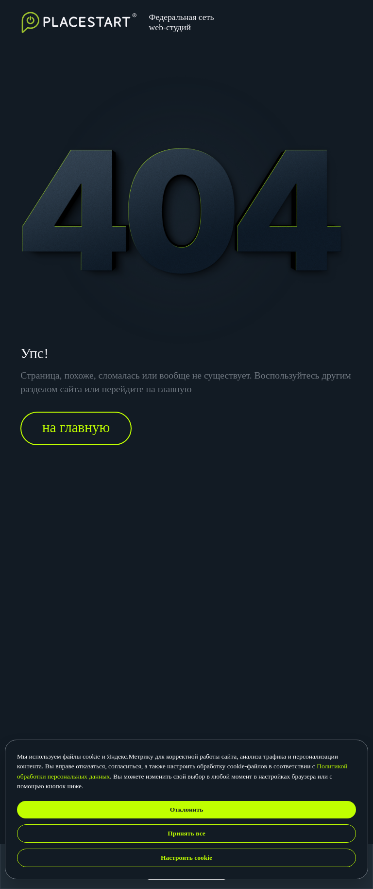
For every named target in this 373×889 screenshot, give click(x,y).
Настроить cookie (186, 857)
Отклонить (186, 809)
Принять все (186, 833)
